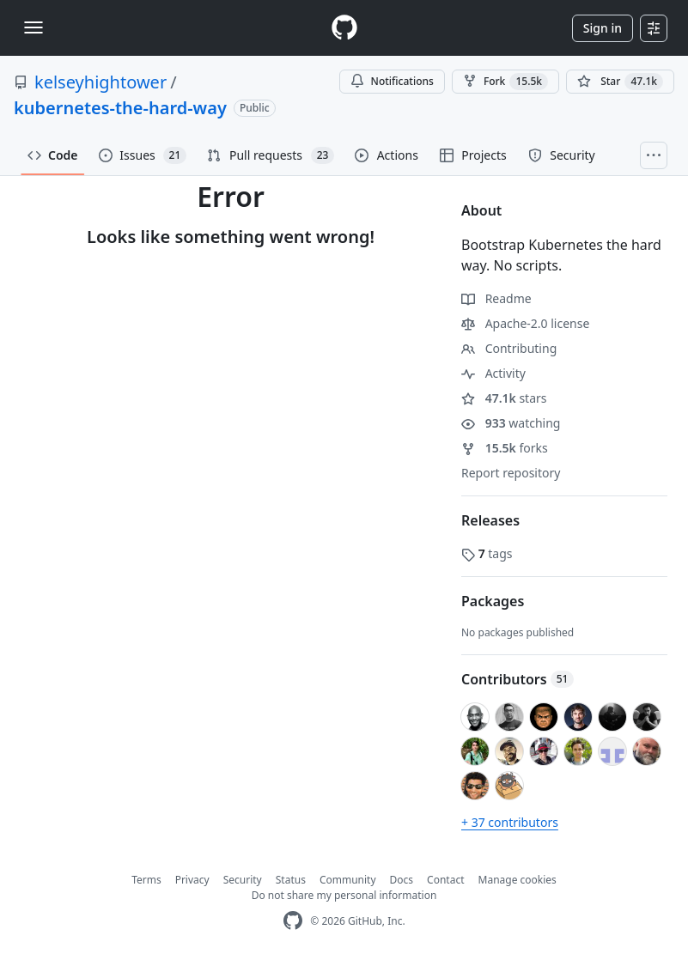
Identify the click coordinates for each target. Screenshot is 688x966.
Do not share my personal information (344, 895)
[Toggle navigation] (33, 27)
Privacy (192, 879)
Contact (445, 879)
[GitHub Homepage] (293, 921)
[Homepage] (344, 28)
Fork (505, 81)
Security (242, 879)
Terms (146, 879)
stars (504, 398)
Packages (492, 601)
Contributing (509, 348)
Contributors (517, 679)
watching (510, 423)
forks (504, 448)
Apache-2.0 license (525, 323)
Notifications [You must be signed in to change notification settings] (392, 81)
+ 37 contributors (509, 822)
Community (348, 879)
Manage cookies (517, 879)
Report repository (510, 473)
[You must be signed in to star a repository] (620, 82)
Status (291, 879)
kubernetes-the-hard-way (120, 107)
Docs (402, 879)
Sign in (602, 28)
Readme (496, 298)
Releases (490, 520)
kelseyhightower (100, 82)
